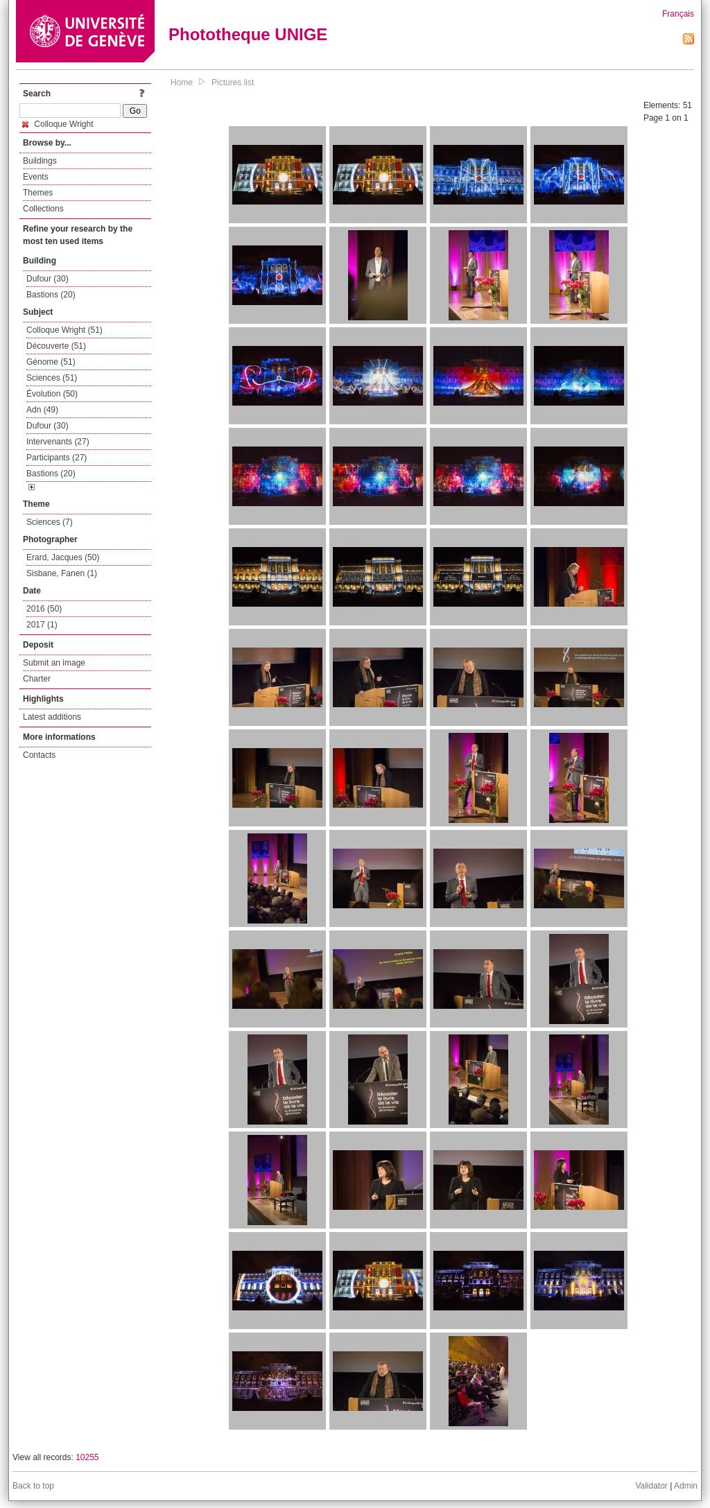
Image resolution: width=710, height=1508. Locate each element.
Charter (37, 679)
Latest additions (52, 717)
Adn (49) (42, 410)
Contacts (39, 755)
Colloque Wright (58, 124)
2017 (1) (42, 625)
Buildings (40, 161)
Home (182, 82)
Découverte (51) (56, 346)
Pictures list (232, 82)
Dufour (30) (47, 279)
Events (36, 177)
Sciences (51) (51, 378)
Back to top (33, 1486)
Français (678, 14)
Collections (43, 209)
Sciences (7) (49, 522)
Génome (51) (51, 362)
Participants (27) (56, 457)
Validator (651, 1486)
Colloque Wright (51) (64, 330)
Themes (38, 193)
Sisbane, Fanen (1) (61, 573)
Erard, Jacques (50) (62, 557)
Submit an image (54, 663)
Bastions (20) (51, 295)
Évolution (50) (52, 394)
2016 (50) (44, 609)
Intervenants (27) (57, 442)
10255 (87, 1457)
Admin (686, 1486)
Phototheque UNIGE (247, 34)
